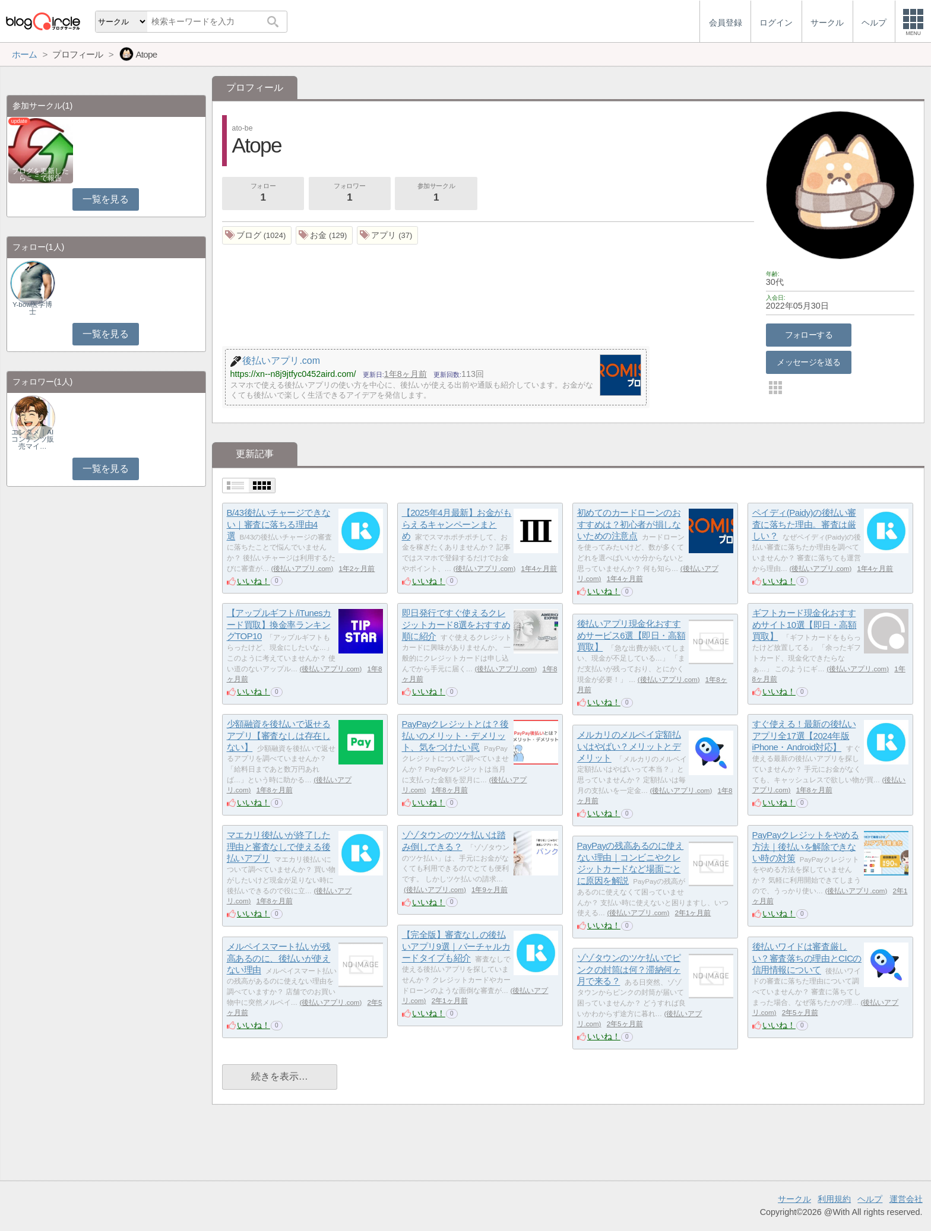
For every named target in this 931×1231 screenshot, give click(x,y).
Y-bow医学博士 (32, 308)
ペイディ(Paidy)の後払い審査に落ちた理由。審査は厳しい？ (804, 524)
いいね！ (253, 581)
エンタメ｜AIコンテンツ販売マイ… (32, 439)
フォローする (809, 335)
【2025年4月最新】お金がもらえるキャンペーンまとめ (457, 524)
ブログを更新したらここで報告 (40, 174)
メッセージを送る (808, 362)
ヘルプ (869, 1199)
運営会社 (906, 1199)
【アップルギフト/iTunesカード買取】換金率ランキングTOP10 (279, 624)
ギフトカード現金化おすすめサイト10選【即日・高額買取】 (804, 624)
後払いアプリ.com (302, 568)
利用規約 (834, 1199)
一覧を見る (105, 199)
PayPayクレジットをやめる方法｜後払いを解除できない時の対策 (805, 846)
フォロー (263, 193)
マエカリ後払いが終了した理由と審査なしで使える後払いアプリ (279, 846)
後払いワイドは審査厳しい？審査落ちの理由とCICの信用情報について (807, 958)
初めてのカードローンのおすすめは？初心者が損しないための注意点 (629, 524)
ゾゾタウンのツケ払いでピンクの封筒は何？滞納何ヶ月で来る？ (629, 969)
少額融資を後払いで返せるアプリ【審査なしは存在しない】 (279, 735)
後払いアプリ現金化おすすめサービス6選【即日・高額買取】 (631, 635)
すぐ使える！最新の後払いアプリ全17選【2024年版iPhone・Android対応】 (804, 735)
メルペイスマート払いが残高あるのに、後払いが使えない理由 (279, 958)
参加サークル (436, 193)
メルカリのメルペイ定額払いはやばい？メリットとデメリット (629, 746)
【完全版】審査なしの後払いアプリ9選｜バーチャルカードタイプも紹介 (456, 946)
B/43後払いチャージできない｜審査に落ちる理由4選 (278, 524)
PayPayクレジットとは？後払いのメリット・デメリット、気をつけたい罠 (455, 735)
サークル (794, 1199)
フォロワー (350, 193)
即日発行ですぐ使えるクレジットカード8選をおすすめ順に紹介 (456, 624)
